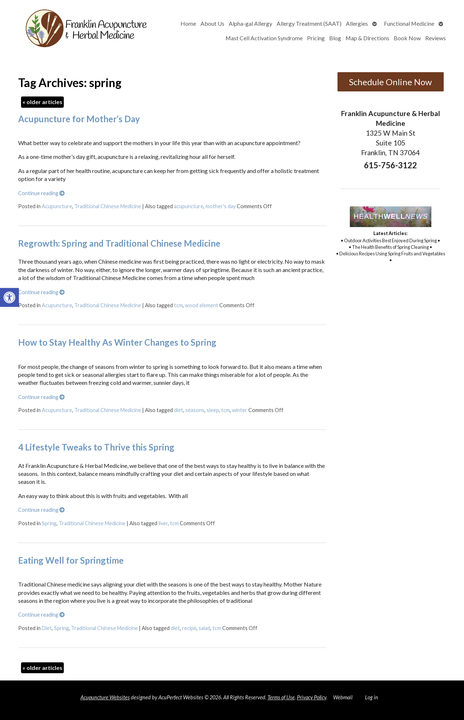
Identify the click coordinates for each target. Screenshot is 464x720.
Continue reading (41, 193)
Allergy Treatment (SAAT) (309, 23)
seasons (194, 410)
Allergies (357, 23)
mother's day (221, 206)
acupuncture (188, 206)
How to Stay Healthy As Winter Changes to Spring (117, 342)
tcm (178, 305)
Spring (49, 523)
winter (239, 410)
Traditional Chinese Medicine (107, 206)
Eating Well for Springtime (71, 560)
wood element (201, 305)
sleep (213, 410)
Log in (371, 697)
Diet (47, 628)
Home (188, 23)
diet (178, 410)
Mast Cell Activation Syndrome (264, 37)
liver (163, 523)
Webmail (342, 697)
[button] (9, 297)
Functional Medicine (409, 23)
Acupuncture (57, 206)
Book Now (407, 37)
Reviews (435, 37)
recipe (189, 628)
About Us (212, 23)
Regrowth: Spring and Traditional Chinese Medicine (119, 243)
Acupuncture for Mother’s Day (79, 119)
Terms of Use (281, 697)
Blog (335, 37)
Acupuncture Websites (105, 697)
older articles (42, 101)
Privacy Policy (311, 697)
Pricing (316, 37)
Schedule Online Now (390, 82)
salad (204, 628)
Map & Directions (367, 37)
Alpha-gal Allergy (250, 23)
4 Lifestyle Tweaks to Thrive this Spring (96, 447)
